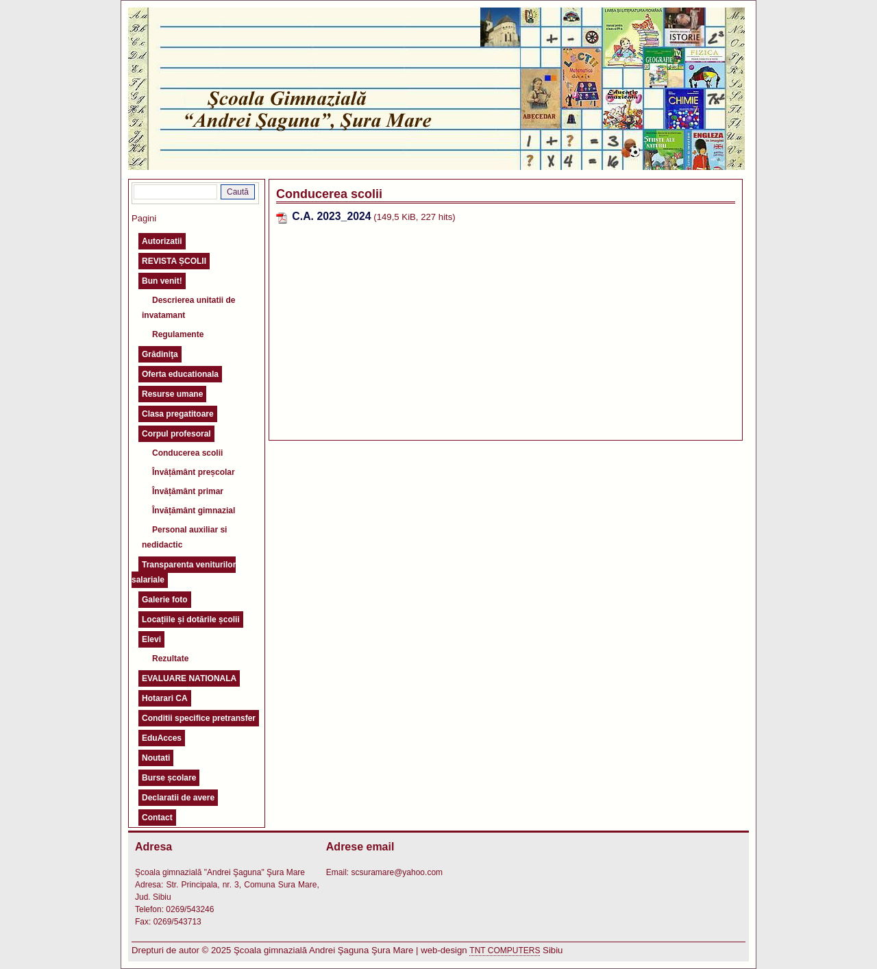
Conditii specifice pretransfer (199, 718)
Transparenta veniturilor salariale (184, 572)
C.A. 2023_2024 (331, 216)
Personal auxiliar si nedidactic (184, 537)
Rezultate (170, 658)
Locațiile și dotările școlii (191, 619)
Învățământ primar (187, 491)
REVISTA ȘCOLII (174, 261)
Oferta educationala (180, 374)
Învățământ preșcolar (193, 472)
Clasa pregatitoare (178, 414)
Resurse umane (172, 394)
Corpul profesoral (176, 434)
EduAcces (162, 738)
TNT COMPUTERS (504, 950)
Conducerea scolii (187, 453)
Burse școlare (169, 778)
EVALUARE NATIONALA (189, 678)
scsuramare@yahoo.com (397, 872)
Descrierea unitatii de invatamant (188, 307)
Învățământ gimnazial (193, 510)
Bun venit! (162, 281)
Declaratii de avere (178, 797)
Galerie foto (165, 599)
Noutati (156, 758)
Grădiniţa (160, 354)
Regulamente (177, 334)
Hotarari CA (165, 698)
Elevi (151, 639)
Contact (157, 817)
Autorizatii (162, 241)
